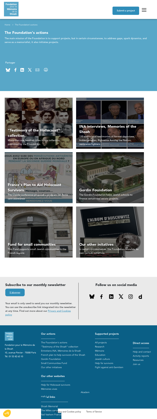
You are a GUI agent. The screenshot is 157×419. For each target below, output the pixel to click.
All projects (101, 342)
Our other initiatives (51, 367)
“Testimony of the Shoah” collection (59, 346)
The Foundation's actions (54, 342)
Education (100, 355)
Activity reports (141, 356)
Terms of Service (94, 411)
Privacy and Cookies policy (68, 411)
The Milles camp (49, 410)
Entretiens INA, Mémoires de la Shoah (61, 351)
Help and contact (142, 352)
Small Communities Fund (54, 363)
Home (7, 24)
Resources (138, 360)
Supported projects (107, 334)
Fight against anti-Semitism (109, 367)
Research (99, 346)
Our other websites (53, 376)
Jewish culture (102, 359)
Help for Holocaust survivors (55, 385)
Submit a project (126, 11)
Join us (136, 364)
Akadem (85, 392)
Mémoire (99, 351)
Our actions (48, 334)
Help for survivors (104, 363)
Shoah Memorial (49, 406)
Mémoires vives (49, 389)
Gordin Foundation (51, 359)
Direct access (141, 343)
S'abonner (15, 292)
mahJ (44, 396)
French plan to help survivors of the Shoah (63, 355)
